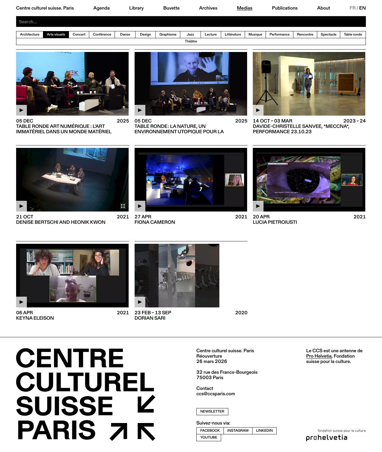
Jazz (190, 34)
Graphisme (167, 34)
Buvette (171, 8)
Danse (125, 34)
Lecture (211, 34)
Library (136, 8)
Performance (279, 34)
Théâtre (191, 41)
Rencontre (305, 34)
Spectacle (329, 34)
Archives (208, 8)
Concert (79, 34)
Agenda (101, 8)
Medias (244, 8)
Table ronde (353, 34)
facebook (210, 430)
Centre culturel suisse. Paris (45, 8)
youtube (208, 437)
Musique (255, 34)
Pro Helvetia (319, 356)
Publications (285, 8)
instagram (238, 430)
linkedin (264, 430)
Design (145, 34)
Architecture (29, 34)
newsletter (212, 411)
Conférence (102, 34)
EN (362, 8)
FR (352, 8)
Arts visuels (56, 34)
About (323, 8)
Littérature (233, 34)
